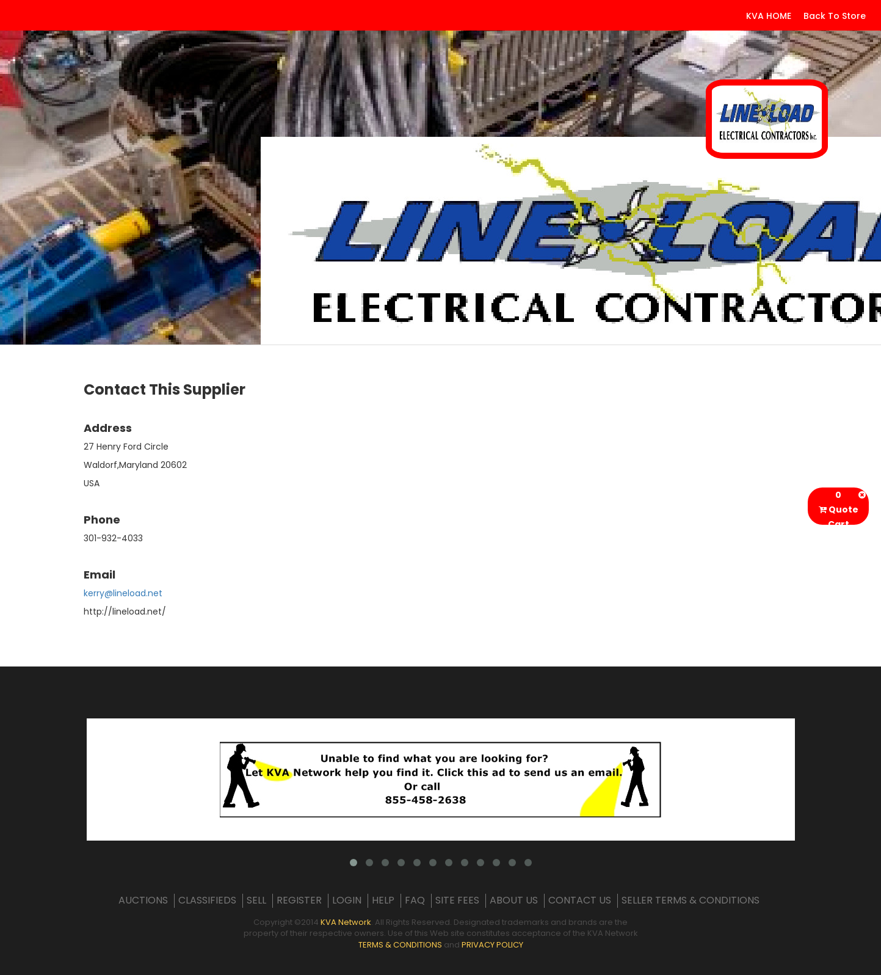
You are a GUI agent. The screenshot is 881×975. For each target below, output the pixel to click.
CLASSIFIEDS (207, 900)
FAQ (415, 900)
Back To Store (834, 16)
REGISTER (299, 900)
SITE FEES (457, 900)
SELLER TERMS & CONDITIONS (691, 900)
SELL (256, 900)
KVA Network (346, 922)
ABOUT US (514, 900)
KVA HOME (768, 16)
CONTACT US (579, 900)
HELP (383, 900)
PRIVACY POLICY (492, 945)
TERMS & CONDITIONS (400, 945)
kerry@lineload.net (123, 593)
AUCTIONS (143, 900)
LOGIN (346, 900)
